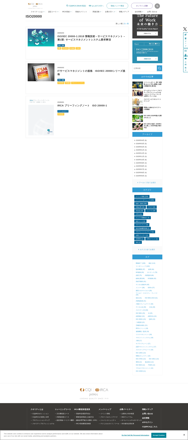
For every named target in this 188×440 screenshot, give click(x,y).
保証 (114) (152, 263)
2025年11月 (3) (141, 156)
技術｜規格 (61, 45)
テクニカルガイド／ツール (109, 423)
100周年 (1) (139, 239)
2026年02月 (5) (141, 147)
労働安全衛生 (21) (141, 325)
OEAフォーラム (126, 417)
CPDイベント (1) (152, 239)
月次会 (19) (139, 211)
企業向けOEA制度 (127, 414)
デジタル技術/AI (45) (142, 284)
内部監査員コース (63, 417)
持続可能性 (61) (141, 281)
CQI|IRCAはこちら (149, 427)
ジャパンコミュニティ (108, 420)
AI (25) (150, 313)
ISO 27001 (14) (141, 359)
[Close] (184, 434)
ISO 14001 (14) (141, 353)
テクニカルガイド (63, 111)
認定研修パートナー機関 (65, 420)
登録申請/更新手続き (83, 414)
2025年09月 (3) (141, 163)
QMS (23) (152, 319)
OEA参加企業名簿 (127, 423)
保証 (59, 48)
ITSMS (78, 48)
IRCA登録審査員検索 (83, 423)
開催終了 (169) (140, 263)
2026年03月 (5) (141, 143)
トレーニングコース (63, 409)
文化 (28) (152, 307)
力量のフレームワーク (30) (144, 304)
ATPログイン (147, 422)
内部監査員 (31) (141, 301)
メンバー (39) (140, 287)
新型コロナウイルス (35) (144, 290)
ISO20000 (65, 48)
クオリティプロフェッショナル (43, 423)
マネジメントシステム (78, 83)
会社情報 (145, 418)
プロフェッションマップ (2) (145, 232)
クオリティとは (37, 409)
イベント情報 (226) (142, 196)
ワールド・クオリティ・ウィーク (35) (146, 294)
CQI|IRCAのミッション (40, 414)
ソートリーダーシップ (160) (145, 200)
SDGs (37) (151, 287)
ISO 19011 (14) (154, 359)
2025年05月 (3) (141, 176)
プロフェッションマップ (41, 420)
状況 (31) (139, 298)
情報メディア (124, 12)
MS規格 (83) (140, 272)
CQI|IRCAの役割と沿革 (40, 417)
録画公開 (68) (140, 278)
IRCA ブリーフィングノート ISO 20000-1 (82, 105)
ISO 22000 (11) (141, 371)
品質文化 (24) (152, 316)
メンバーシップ (105, 409)
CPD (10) (139, 214)
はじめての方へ (98, 6)
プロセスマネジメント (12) (144, 368)
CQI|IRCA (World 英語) (77, 6)
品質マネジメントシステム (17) (146, 347)
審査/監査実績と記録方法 (85, 417)
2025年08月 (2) (141, 166)
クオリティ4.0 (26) (142, 310)
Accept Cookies (159, 435)
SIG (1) (138, 242)
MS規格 (72, 48)
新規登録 (186, 52)
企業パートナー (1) (142, 235)
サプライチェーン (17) (143, 343)
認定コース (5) (140, 221)
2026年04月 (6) (141, 140)
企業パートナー (126, 409)
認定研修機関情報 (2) (142, 228)
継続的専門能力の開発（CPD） (87, 420)
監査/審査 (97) (140, 269)
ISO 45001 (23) (141, 319)
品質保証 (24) (140, 316)
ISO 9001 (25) (140, 313)
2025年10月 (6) (141, 160)
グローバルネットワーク (109, 417)
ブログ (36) (151, 207)
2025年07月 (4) (141, 169)
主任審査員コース (63, 414)
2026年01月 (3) (141, 150)
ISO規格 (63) (152, 278)
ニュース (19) (151, 211)
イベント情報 (105, 414)
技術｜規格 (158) (141, 203)
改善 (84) (151, 269)
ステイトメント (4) (142, 225)
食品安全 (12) (149, 362)
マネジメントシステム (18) (144, 337)
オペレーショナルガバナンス (131, 420)
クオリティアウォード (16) (144, 350)
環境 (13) (139, 362)
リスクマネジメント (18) (144, 334)
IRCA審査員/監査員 (82, 409)
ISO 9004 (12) (140, 365)
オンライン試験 (142, 6)
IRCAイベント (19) (142, 328)
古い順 (126, 24)
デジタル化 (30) (141, 307)
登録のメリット (81, 12)
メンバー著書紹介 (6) (142, 217)
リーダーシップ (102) (143, 266)
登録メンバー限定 (117, 6)
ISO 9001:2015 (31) (151, 298)
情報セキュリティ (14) (143, 356)
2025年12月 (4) (141, 153)
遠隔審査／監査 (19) (142, 331)
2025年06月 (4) (141, 172)
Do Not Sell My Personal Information (135, 435)
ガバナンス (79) (152, 272)
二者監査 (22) (140, 322)
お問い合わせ (152, 12)
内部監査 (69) (149, 275)
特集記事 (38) (140, 207)
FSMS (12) (151, 365)
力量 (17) (139, 340)
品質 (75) (139, 275)
